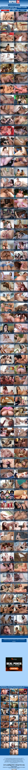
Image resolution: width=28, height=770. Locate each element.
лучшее (5, 10)
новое (13, 10)
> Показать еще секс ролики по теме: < (14, 640)
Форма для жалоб (14, 766)
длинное (22, 10)
